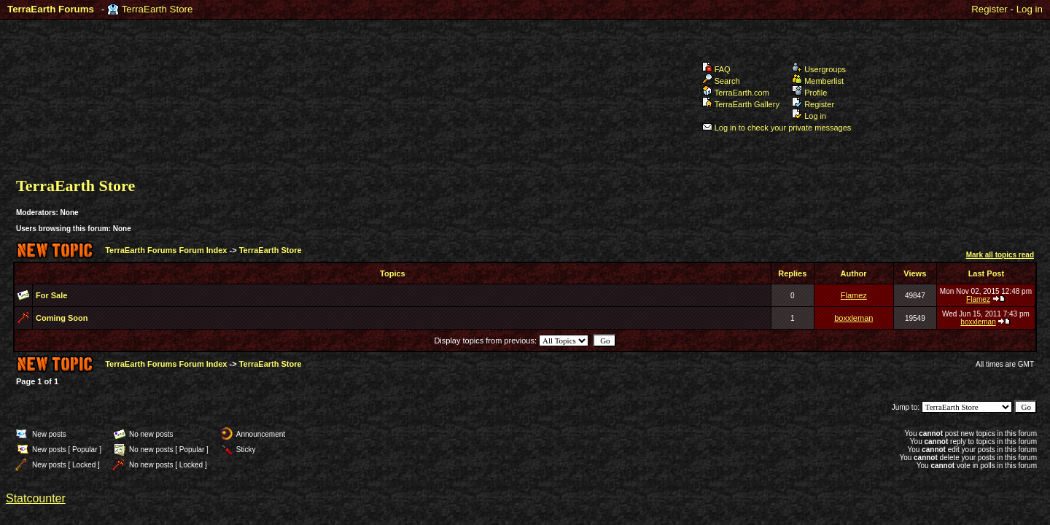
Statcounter (36, 498)
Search (721, 81)
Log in (1029, 9)
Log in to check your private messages (777, 127)
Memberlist (818, 81)
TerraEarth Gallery (740, 104)
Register (989, 9)
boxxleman (853, 318)
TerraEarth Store (157, 9)
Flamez (854, 295)
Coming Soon (62, 318)
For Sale (51, 295)
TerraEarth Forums (50, 9)
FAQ (716, 69)
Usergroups (819, 69)
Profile (809, 92)
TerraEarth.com (735, 92)
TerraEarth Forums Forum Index (166, 250)
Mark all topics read (1000, 255)
